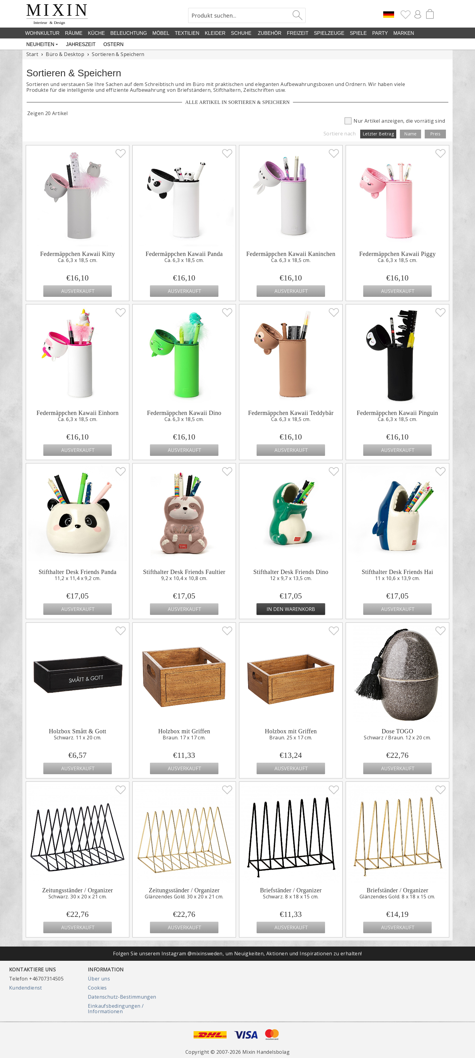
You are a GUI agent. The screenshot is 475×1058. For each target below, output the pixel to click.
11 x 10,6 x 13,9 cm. (397, 578)
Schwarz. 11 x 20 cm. (77, 737)
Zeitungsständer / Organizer (77, 890)
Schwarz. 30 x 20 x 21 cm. (77, 896)
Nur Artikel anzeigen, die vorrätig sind (394, 120)
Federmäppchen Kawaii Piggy (397, 253)
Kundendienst (25, 987)
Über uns (99, 978)
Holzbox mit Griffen (184, 731)
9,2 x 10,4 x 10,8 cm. (184, 578)
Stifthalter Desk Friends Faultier (184, 572)
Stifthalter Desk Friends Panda (78, 572)
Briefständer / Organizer (291, 890)
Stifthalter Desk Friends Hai (397, 572)
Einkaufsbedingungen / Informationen (116, 1009)
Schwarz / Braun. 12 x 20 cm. (397, 737)
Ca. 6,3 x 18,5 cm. (77, 260)
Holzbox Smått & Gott (77, 731)
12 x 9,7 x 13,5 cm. (291, 578)
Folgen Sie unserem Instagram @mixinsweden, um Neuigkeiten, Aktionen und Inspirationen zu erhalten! (237, 953)
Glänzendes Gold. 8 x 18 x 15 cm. (397, 896)
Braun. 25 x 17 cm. (290, 737)
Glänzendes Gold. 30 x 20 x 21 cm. (184, 896)
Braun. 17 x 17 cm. (184, 737)
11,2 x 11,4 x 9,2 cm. (78, 578)
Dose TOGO (398, 731)
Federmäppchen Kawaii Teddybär (291, 413)
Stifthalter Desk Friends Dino (290, 572)
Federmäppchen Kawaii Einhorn (77, 413)
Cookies (97, 987)
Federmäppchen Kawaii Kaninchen (290, 253)
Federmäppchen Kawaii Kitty (77, 253)
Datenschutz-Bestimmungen (122, 996)
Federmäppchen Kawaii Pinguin (397, 413)
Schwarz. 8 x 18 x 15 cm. (291, 896)
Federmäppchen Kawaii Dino (184, 413)
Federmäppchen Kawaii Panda (184, 253)
